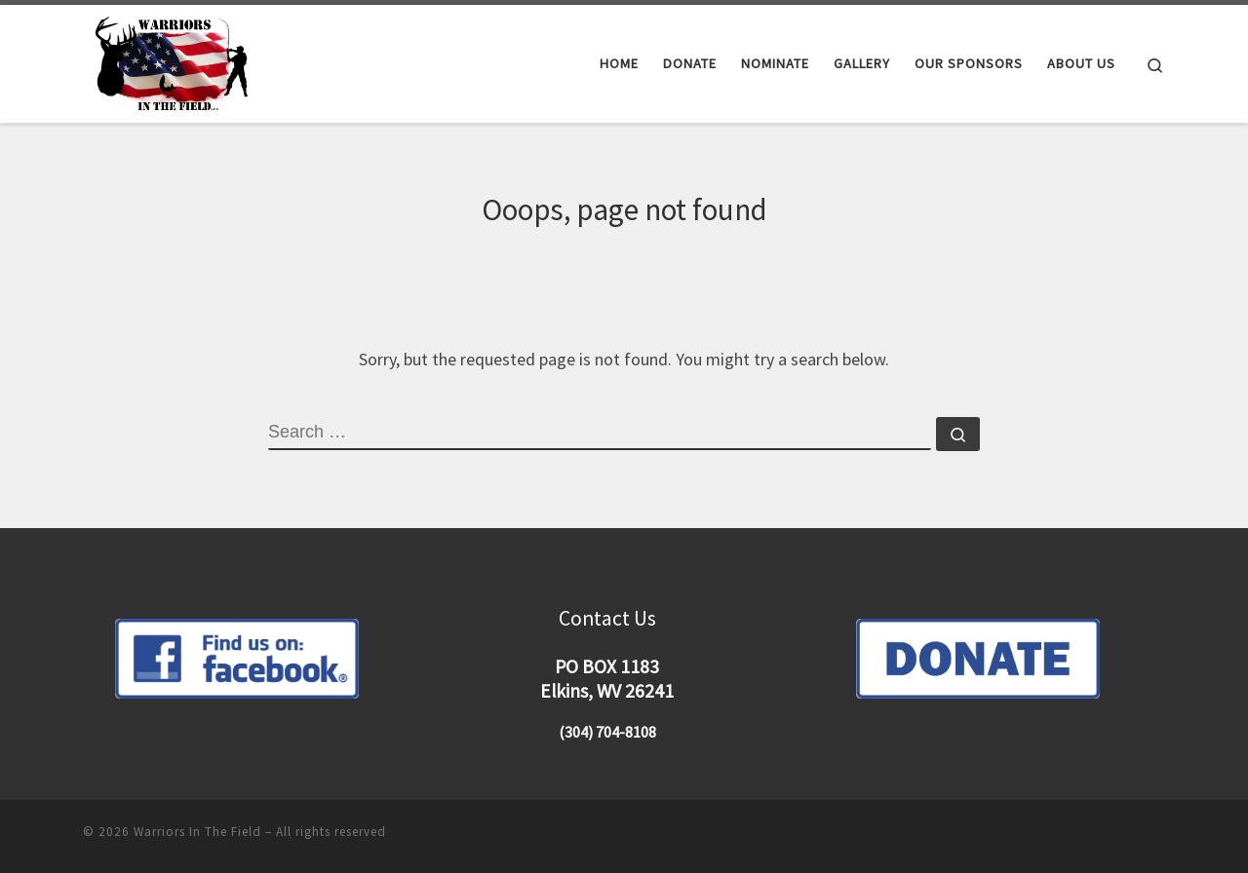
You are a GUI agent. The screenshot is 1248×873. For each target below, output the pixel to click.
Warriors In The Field (197, 831)
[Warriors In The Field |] (174, 60)
